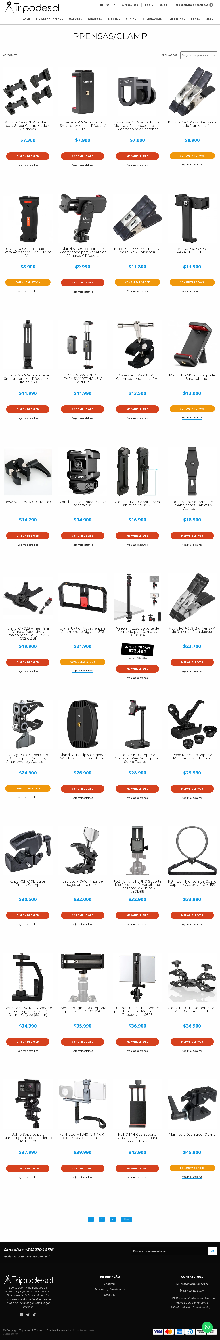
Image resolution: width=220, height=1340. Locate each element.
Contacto (110, 1284)
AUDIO (130, 19)
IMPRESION (176, 19)
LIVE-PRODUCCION (49, 19)
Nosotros (110, 1294)
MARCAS (75, 19)
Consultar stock (192, 156)
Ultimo (126, 1219)
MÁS (209, 19)
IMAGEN (113, 19)
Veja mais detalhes (28, 165)
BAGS (195, 19)
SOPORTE (94, 19)
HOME (26, 19)
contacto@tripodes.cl (192, 1284)
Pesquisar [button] (130, 5)
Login (149, 5)
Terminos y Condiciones (110, 1289)
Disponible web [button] (28, 156)
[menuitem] (102, 5)
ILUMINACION (152, 19)
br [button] (164, 5)
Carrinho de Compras (194, 5)
